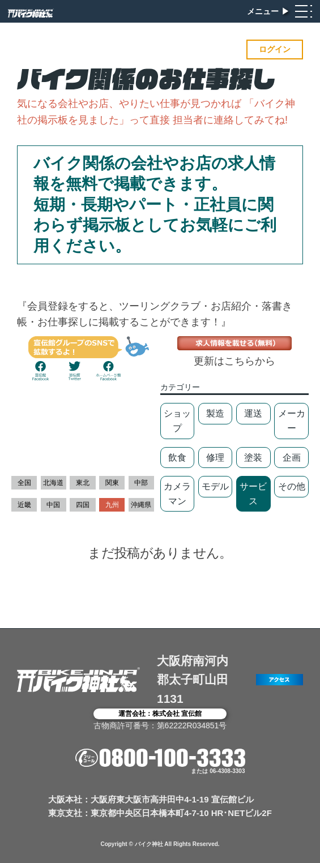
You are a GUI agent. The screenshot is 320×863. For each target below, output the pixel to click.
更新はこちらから (234, 361)
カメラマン (177, 494)
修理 (215, 457)
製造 (215, 413)
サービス (253, 494)
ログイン (275, 49)
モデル (215, 486)
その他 (291, 486)
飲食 (177, 457)
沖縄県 (141, 505)
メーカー (291, 421)
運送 (253, 413)
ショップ (177, 421)
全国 (24, 483)
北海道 (53, 483)
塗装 (253, 457)
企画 (292, 457)
